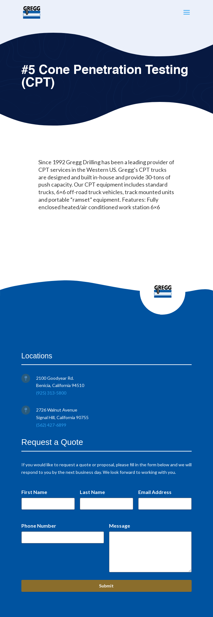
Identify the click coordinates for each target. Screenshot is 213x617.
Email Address (155, 492)
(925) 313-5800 (51, 392)
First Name (34, 492)
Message (119, 526)
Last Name (92, 492)
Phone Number (38, 526)
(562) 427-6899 (51, 425)
